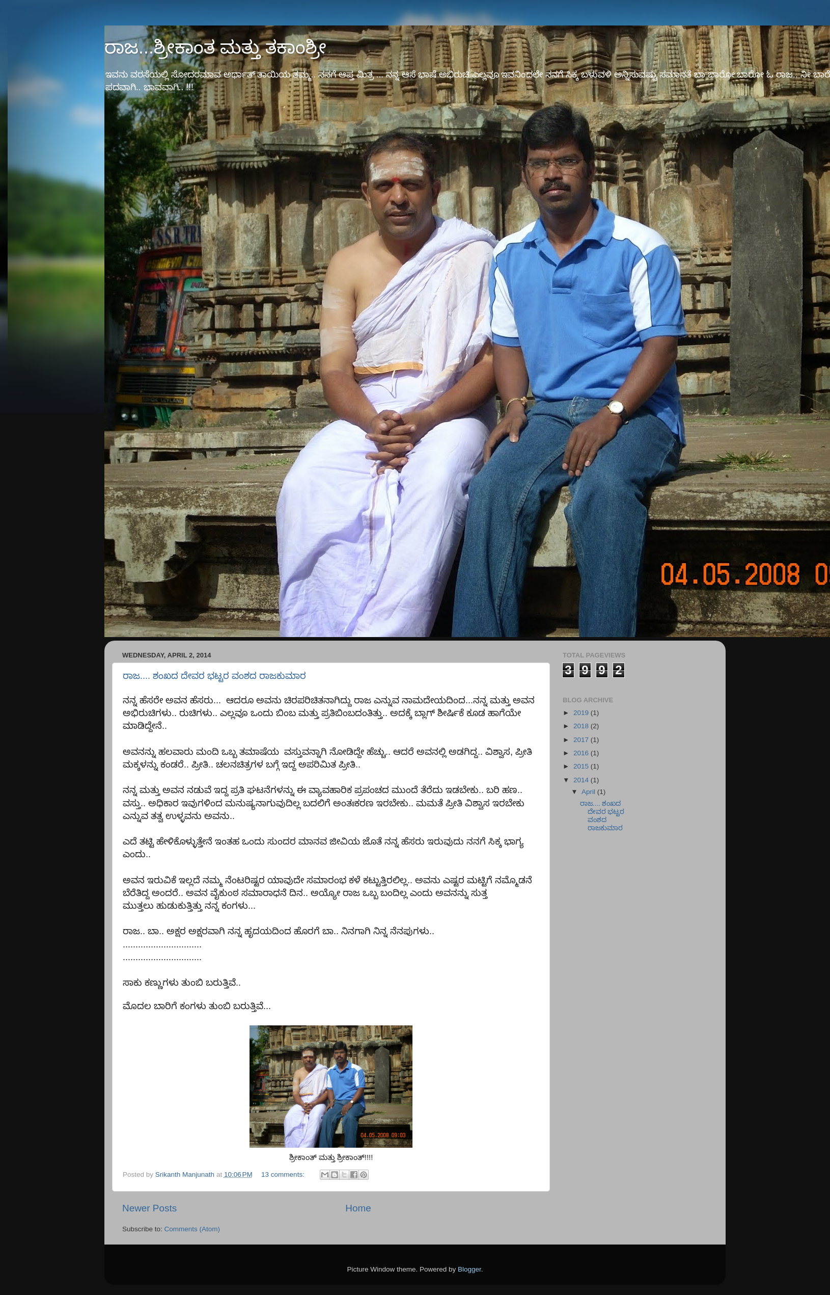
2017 (582, 740)
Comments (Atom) (192, 1229)
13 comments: (284, 1174)
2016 (582, 753)
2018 (582, 726)
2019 (582, 713)
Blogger (469, 1269)
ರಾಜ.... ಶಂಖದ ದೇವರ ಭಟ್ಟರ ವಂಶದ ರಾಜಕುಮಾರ (214, 676)
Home (358, 1208)
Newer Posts (149, 1208)
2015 (582, 766)
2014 (582, 780)
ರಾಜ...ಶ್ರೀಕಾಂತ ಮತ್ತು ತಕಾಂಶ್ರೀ (215, 47)
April (589, 792)
